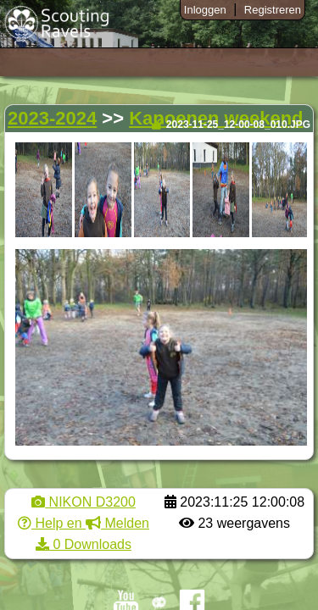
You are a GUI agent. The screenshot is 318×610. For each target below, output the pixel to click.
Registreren (272, 9)
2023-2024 (52, 118)
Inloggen (205, 9)
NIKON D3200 (83, 502)
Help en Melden (83, 523)
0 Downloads (83, 544)
